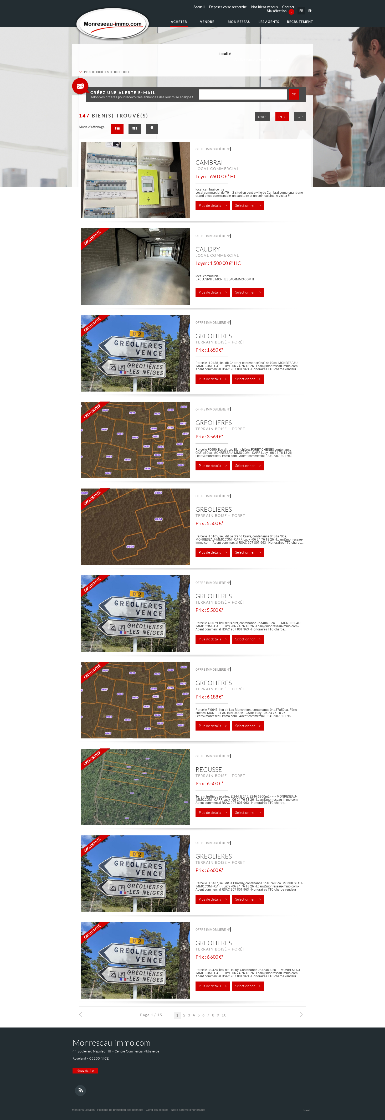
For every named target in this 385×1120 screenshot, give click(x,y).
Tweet (306, 1110)
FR (301, 10)
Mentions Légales (83, 1109)
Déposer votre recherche (228, 7)
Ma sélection (280, 11)
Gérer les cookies (157, 1109)
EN (310, 10)
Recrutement (300, 21)
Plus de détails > (213, 206)
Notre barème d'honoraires (188, 1109)
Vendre (207, 21)
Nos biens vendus (264, 7)
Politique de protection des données (120, 1109)
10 (224, 1015)
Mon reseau (239, 21)
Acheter (179, 21)
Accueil (199, 7)
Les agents (269, 21)
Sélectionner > (248, 206)
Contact (288, 7)
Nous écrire (85, 1070)
